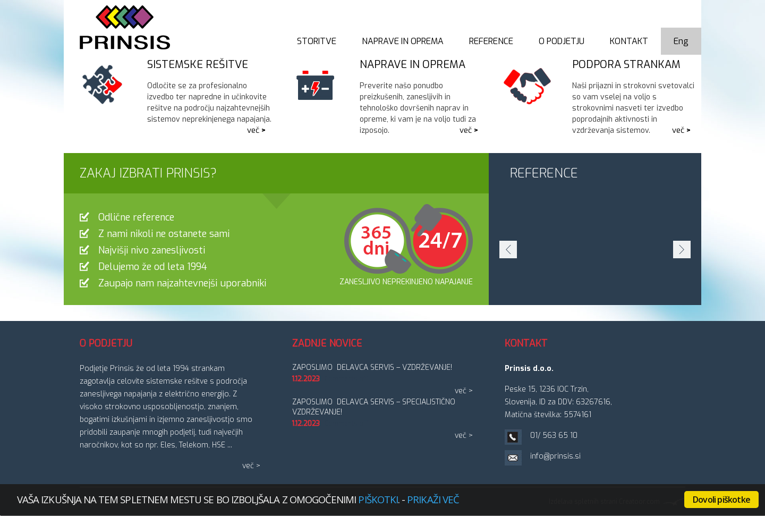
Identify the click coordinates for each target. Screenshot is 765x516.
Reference (491, 41)
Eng (681, 41)
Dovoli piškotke (721, 499)
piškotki (378, 499)
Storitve (316, 41)
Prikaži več (433, 499)
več (253, 130)
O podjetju (561, 41)
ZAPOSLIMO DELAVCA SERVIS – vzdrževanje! (372, 367)
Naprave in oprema (403, 41)
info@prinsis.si (555, 456)
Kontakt (629, 41)
